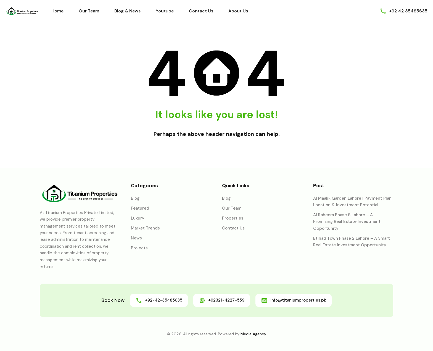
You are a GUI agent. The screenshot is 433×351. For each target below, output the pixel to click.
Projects (139, 248)
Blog (135, 198)
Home (57, 11)
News (136, 238)
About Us (238, 11)
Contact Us (201, 11)
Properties (232, 218)
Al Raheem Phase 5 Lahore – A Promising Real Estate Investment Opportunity (347, 221)
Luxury (137, 218)
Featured (140, 208)
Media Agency (253, 333)
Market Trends (145, 228)
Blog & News (127, 11)
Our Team (89, 11)
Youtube (165, 11)
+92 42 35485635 (408, 11)
